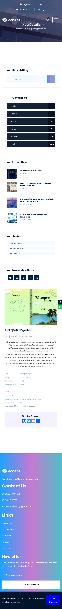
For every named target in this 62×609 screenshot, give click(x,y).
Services (6, 535)
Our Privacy (8, 529)
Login (42, 9)
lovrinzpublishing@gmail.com (17, 506)
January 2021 (15, 253)
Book (33, 144)
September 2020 (17, 248)
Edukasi (33, 136)
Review (33, 106)
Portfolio (6, 548)
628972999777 (10, 500)
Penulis (33, 114)
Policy (5, 542)
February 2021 (16, 243)
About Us (7, 523)
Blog (27, 29)
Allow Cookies (53, 600)
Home (19, 29)
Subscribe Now (31, 584)
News (33, 129)
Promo (33, 121)
